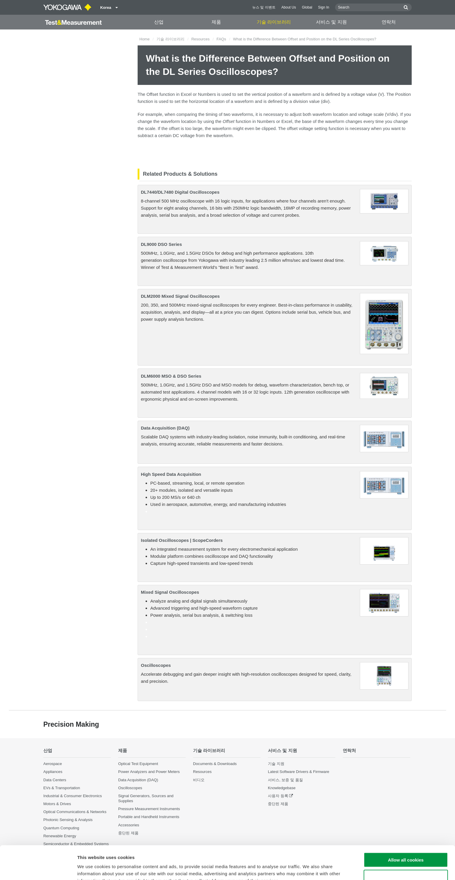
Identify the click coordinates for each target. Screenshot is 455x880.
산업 (159, 21)
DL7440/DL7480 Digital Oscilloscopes (180, 192)
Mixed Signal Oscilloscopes (170, 592)
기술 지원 (276, 763)
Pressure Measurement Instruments (149, 809)
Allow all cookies (406, 828)
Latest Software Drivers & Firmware (298, 771)
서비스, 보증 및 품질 (285, 780)
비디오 (199, 780)
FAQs (221, 39)
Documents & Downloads (215, 763)
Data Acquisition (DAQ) (165, 427)
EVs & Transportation (61, 788)
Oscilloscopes (156, 665)
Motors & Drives (57, 804)
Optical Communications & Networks (74, 812)
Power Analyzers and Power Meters (149, 771)
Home (144, 39)
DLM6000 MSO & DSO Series (171, 376)
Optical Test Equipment (138, 763)
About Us (288, 7)
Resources (200, 39)
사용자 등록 (278, 796)
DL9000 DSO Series (161, 244)
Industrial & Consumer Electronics (72, 796)
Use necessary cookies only (405, 845)
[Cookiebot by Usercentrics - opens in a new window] (38, 868)
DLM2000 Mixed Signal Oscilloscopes (180, 296)
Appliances (52, 771)
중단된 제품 (278, 804)
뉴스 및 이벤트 (264, 7)
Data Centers (54, 780)
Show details (309, 868)
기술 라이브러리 (274, 21)
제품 (216, 21)
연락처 (389, 21)
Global (307, 7)
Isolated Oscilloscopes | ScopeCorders (182, 540)
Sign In (323, 7)
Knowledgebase (282, 788)
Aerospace (52, 763)
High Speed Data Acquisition (171, 474)
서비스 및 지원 (331, 21)
